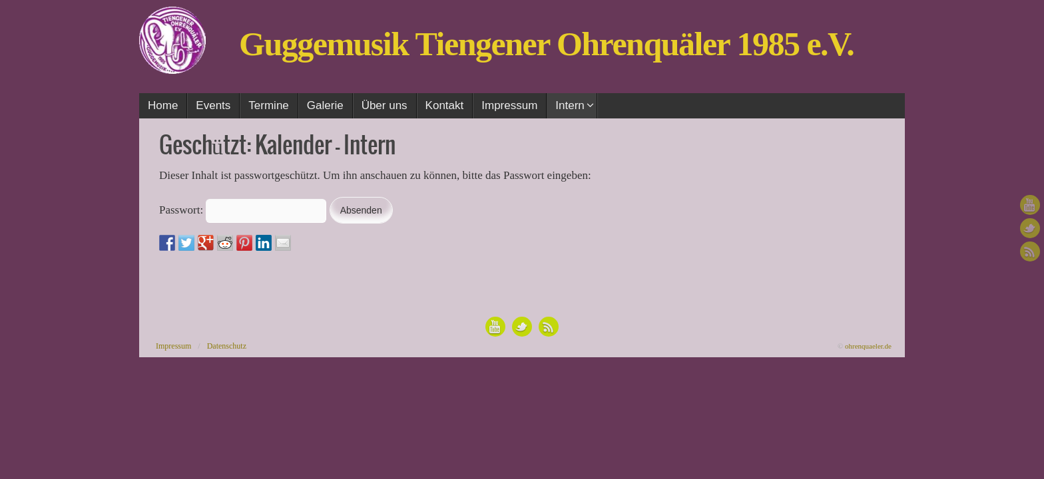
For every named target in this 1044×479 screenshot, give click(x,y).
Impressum (173, 346)
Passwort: (242, 210)
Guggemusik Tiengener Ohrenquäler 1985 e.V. (546, 44)
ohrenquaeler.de (868, 346)
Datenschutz (226, 346)
